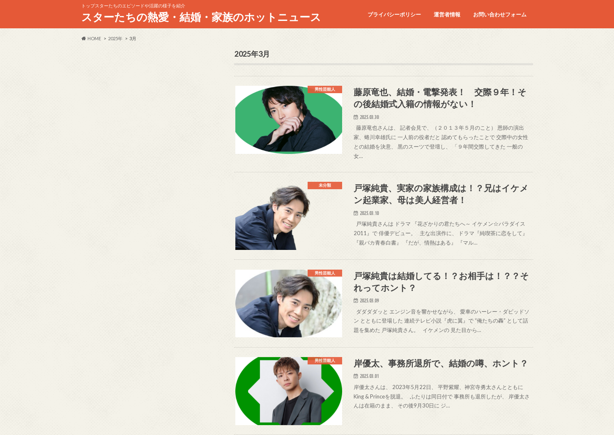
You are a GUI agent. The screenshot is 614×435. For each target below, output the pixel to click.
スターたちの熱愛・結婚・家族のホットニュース (201, 16)
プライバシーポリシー (394, 14)
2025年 (115, 38)
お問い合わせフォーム (500, 14)
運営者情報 (447, 14)
